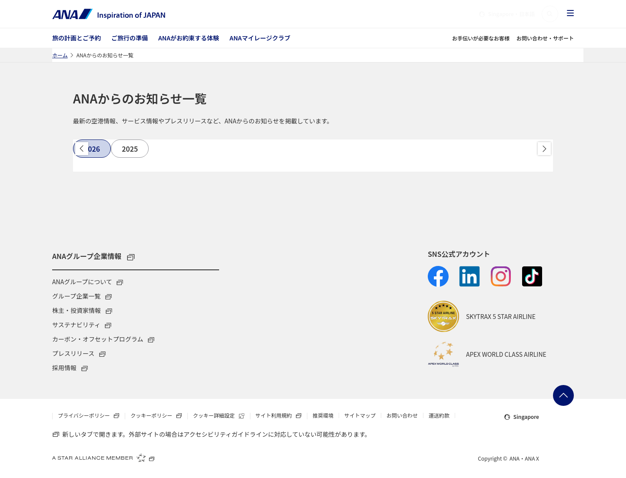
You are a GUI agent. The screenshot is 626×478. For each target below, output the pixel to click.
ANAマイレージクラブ (260, 37)
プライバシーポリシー (91, 416)
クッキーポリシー (158, 416)
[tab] (92, 148)
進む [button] (544, 148)
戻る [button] (81, 148)
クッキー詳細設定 (221, 416)
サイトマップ (360, 415)
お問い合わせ (402, 415)
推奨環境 (323, 415)
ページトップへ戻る (563, 395)
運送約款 (439, 415)
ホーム (60, 55)
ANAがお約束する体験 (188, 37)
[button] (550, 14)
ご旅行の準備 (129, 37)
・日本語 (507, 14)
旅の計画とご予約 (76, 37)
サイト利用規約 (281, 416)
